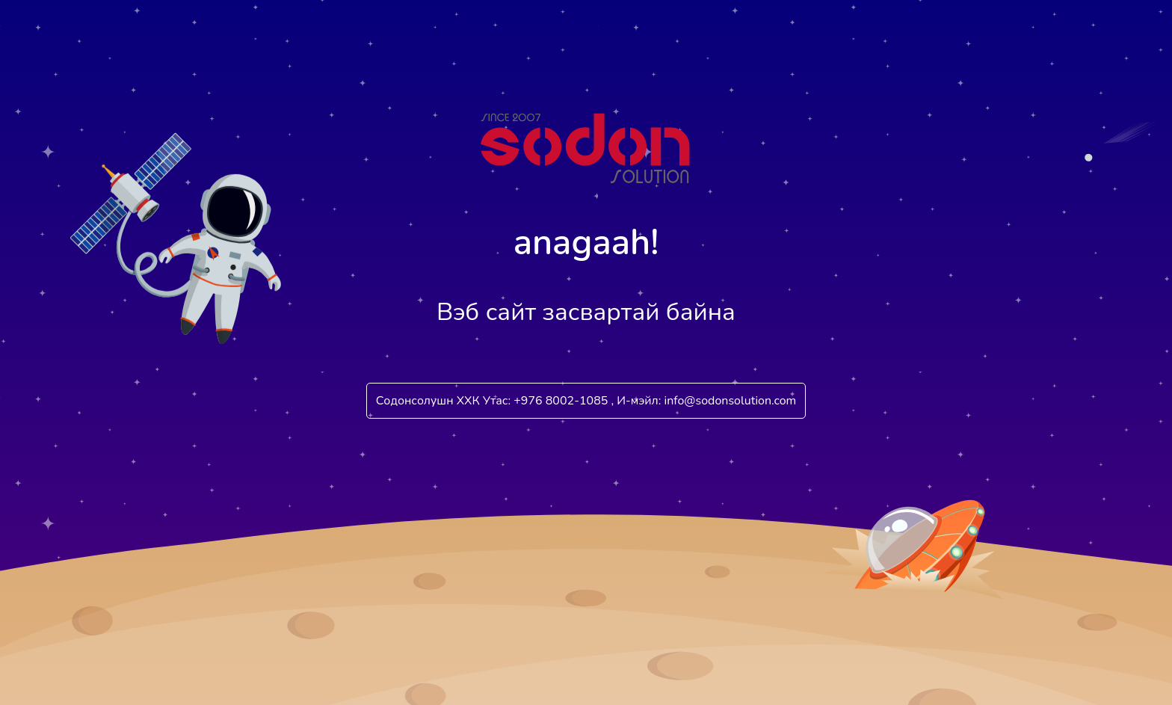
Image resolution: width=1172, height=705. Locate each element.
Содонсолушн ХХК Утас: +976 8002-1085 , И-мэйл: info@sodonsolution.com (586, 400)
